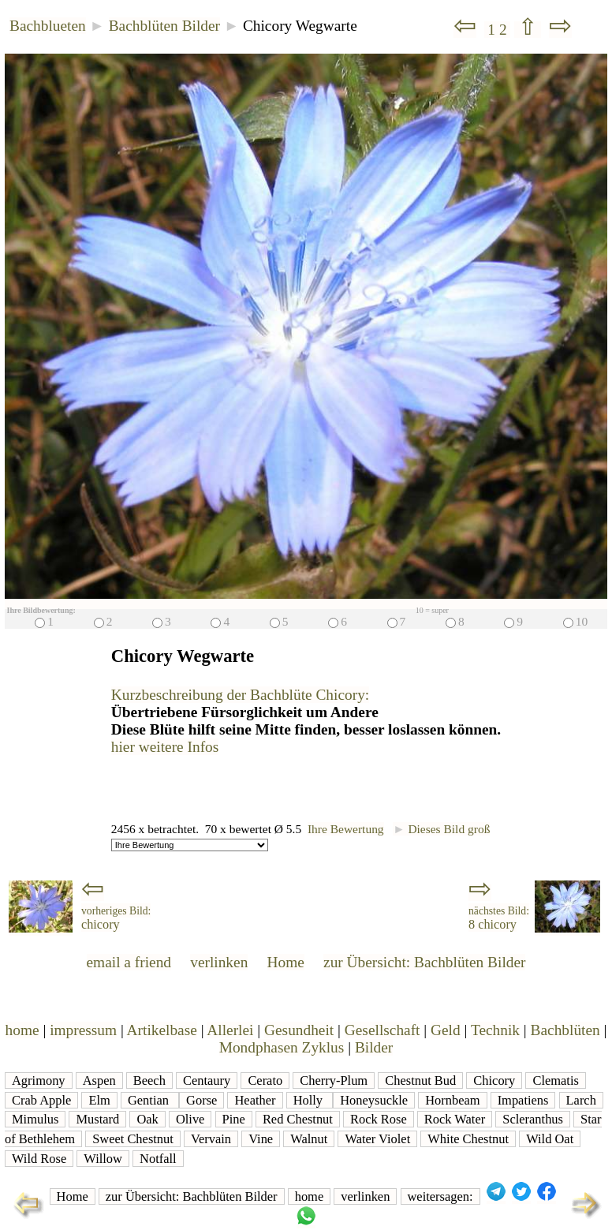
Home (285, 962)
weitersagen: (440, 1196)
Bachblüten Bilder (164, 25)
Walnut (308, 1138)
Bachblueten (47, 25)
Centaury (206, 1080)
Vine (260, 1138)
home (22, 1030)
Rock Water (454, 1119)
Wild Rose (39, 1158)
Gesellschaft (382, 1030)
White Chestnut (468, 1138)
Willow (103, 1158)
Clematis (555, 1080)
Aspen (99, 1080)
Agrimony (38, 1080)
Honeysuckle (374, 1100)
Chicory (494, 1080)
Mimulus (35, 1119)
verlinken (219, 962)
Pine (233, 1119)
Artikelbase (162, 1030)
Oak (147, 1119)
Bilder (374, 1047)
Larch (581, 1100)
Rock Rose (378, 1119)
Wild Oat (549, 1138)
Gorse (201, 1100)
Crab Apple (41, 1100)
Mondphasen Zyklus (282, 1047)
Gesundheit (299, 1030)
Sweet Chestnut (133, 1138)
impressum (83, 1030)
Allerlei (230, 1030)
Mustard (97, 1119)
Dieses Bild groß (441, 829)
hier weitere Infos (165, 746)
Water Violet (377, 1138)
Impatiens (523, 1100)
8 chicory (498, 918)
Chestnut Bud (420, 1080)
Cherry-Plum (334, 1080)
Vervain (211, 1138)
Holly (310, 1100)
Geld (446, 1030)
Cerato (265, 1080)
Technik (495, 1030)
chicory (116, 918)
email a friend (129, 962)
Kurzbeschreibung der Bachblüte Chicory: (240, 694)
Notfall (158, 1158)
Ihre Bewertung (346, 829)
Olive (190, 1119)
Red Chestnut (298, 1119)
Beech (149, 1080)
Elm (99, 1100)
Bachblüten (565, 1030)
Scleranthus (532, 1119)
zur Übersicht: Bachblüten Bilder (424, 962)
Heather (254, 1100)
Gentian (150, 1100)
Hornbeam (452, 1100)
